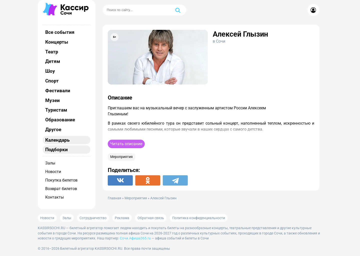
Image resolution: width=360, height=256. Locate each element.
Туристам (56, 110)
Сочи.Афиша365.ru (135, 238)
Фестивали (57, 91)
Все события (59, 32)
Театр (51, 52)
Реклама (122, 218)
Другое (53, 129)
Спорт (52, 81)
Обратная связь (151, 218)
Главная (114, 198)
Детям (52, 61)
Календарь (57, 140)
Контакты (54, 197)
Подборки (56, 149)
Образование (60, 120)
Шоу (50, 71)
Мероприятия (121, 157)
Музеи (52, 100)
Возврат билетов (61, 188)
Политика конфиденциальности (198, 218)
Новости (53, 171)
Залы (50, 163)
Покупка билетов (61, 180)
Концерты (56, 42)
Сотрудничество (93, 218)
